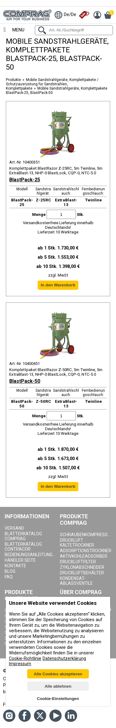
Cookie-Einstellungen (58, 698)
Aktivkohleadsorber (83, 556)
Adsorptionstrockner (85, 550)
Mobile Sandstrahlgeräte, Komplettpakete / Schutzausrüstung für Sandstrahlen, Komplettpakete (52, 84)
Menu (18, 30)
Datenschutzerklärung (64, 658)
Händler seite (20, 560)
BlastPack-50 (24, 381)
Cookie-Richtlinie (25, 658)
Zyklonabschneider (82, 567)
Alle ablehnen (58, 686)
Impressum (20, 663)
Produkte (13, 80)
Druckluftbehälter (82, 572)
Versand (14, 528)
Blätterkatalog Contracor (23, 547)
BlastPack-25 (24, 180)
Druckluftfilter (78, 561)
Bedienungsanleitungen (31, 554)
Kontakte (15, 565)
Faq (9, 576)
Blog (10, 571)
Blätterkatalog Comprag (23, 536)
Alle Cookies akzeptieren (58, 674)
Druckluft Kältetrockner (77, 543)
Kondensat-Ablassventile (76, 581)
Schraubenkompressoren (86, 534)
